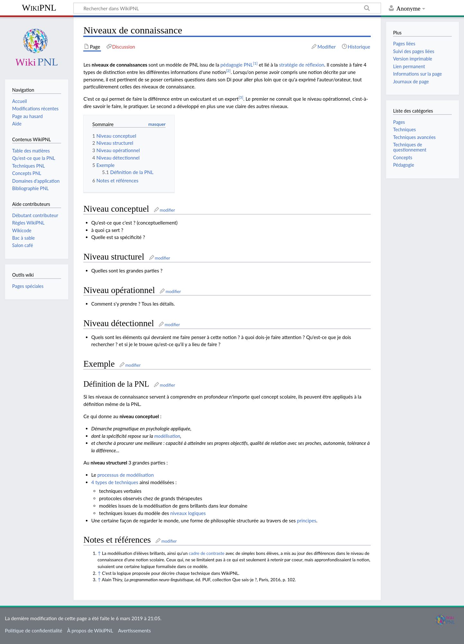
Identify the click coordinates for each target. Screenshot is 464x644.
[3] (241, 97)
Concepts (402, 157)
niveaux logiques (188, 513)
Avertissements (134, 630)
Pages (399, 122)
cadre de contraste (206, 553)
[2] (228, 70)
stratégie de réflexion (301, 65)
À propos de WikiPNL (90, 630)
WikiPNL (39, 8)
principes (306, 520)
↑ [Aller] (99, 553)
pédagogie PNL (237, 65)
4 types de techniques (114, 482)
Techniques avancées (414, 137)
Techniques (404, 129)
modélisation (167, 436)
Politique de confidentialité (33, 630)
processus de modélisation (125, 475)
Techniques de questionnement (409, 147)
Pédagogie (403, 165)
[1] (255, 63)
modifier (167, 210)
